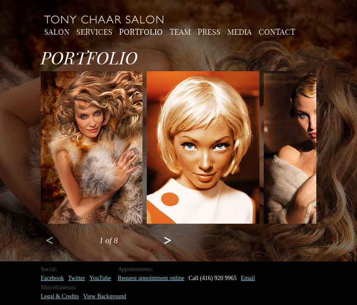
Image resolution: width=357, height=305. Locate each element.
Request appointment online (151, 278)
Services (94, 31)
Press (209, 31)
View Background (104, 296)
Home (104, 19)
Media (239, 31)
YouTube (100, 278)
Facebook (52, 278)
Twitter (76, 278)
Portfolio (141, 31)
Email (248, 278)
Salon (57, 31)
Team (180, 31)
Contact (277, 31)
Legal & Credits (60, 296)
